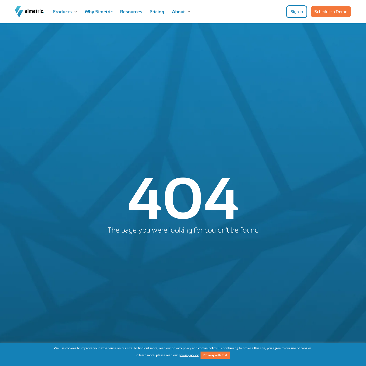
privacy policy (189, 355)
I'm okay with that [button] (215, 355)
